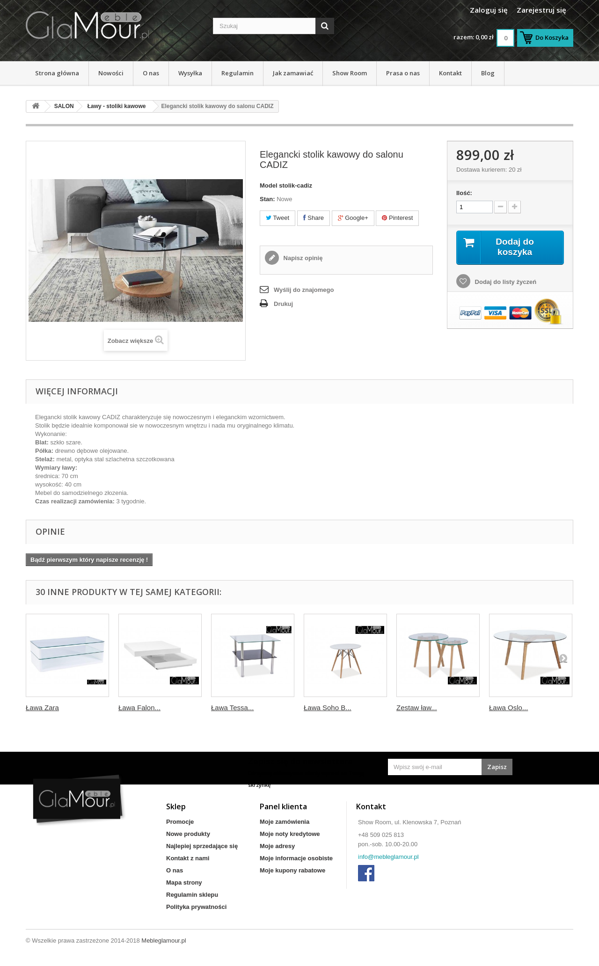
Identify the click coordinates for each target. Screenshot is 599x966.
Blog (488, 73)
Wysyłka (190, 73)
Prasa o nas (403, 73)
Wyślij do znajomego (304, 289)
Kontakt (450, 73)
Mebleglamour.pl (163, 940)
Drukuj (283, 303)
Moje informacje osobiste (296, 858)
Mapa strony (184, 882)
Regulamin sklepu (192, 894)
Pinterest (397, 217)
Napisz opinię (302, 257)
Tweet (277, 217)
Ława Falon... (139, 708)
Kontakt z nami (187, 858)
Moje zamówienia (284, 821)
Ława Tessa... (232, 708)
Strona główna (57, 73)
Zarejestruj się (541, 10)
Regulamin (237, 73)
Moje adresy (277, 846)
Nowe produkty (188, 833)
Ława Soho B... (327, 708)
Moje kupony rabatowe (292, 870)
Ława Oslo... (508, 708)
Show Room (349, 73)
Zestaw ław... (416, 708)
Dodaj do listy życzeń (504, 282)
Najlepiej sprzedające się (202, 846)
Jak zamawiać (293, 73)
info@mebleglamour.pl (388, 856)
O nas (151, 73)
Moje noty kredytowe (290, 833)
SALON (64, 106)
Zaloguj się (489, 10)
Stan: (267, 199)
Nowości (111, 73)
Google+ (353, 217)
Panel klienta (283, 806)
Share (313, 217)
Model (269, 185)
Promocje (180, 821)
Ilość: (464, 192)
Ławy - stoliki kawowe (117, 106)
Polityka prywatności (196, 906)
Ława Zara (42, 708)
